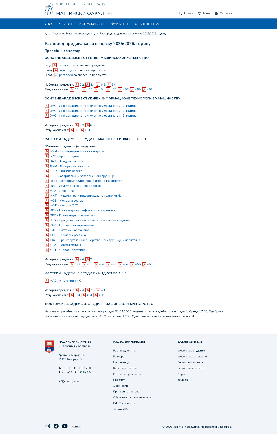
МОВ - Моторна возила (66, 201)
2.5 (92, 259)
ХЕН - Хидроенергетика (67, 250)
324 (78, 89)
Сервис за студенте (190, 362)
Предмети (119, 380)
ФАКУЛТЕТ (120, 24)
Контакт (77, 426)
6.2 (82, 125)
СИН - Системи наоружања (69, 230)
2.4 (82, 259)
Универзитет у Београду (80, 4)
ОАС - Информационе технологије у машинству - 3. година (93, 116)
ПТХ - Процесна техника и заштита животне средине (90, 220)
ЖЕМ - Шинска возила (66, 171)
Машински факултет (84, 13)
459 (150, 89)
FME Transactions (124, 403)
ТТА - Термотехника (65, 245)
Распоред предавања (127, 374)
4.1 (103, 290)
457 (126, 89)
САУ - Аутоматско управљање (72, 225)
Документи (120, 386)
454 (102, 89)
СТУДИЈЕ (66, 24)
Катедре (118, 356)
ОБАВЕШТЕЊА (147, 24)
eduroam (183, 380)
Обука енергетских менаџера (132, 397)
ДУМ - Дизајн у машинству (69, 166)
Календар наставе (125, 368)
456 (114, 89)
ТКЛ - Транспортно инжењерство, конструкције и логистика (95, 240)
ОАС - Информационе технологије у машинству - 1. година (93, 106)
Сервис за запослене (191, 368)
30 (76, 130)
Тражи (186, 13)
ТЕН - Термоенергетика (68, 235)
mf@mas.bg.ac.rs (69, 381)
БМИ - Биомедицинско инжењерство (78, 151)
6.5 (92, 125)
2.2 (82, 85)
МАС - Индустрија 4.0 (65, 281)
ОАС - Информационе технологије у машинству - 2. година (93, 111)
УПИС (49, 24)
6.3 (103, 85)
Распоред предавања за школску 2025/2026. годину (133, 33)
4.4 (92, 85)
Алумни (182, 374)
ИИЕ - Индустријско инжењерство (75, 186)
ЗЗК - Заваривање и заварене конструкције (82, 176)
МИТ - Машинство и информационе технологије (86, 196)
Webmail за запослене (192, 356)
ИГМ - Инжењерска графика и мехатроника (82, 210)
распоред (64, 65)
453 (90, 89)
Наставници (121, 362)
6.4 (114, 85)
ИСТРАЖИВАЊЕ (92, 24)
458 (138, 89)
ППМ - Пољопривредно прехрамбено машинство (86, 181)
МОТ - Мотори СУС (64, 205)
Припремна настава (126, 391)
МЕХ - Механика (62, 191)
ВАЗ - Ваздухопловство (67, 161)
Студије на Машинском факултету (73, 33)
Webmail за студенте (191, 350)
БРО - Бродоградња (64, 156)
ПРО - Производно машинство (72, 215)
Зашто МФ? (120, 409)
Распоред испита (124, 350)
